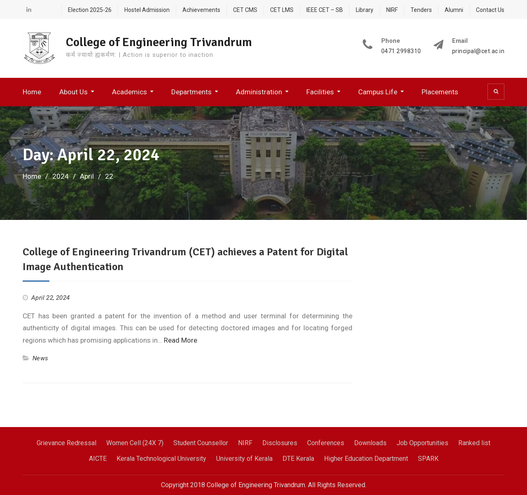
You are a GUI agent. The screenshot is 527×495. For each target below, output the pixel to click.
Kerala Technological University (161, 458)
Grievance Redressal (66, 443)
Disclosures (279, 443)
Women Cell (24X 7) (134, 443)
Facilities (320, 92)
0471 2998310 (401, 51)
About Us (73, 92)
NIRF (392, 10)
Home (32, 92)
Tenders (421, 10)
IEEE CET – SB (324, 10)
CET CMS (245, 10)
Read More (180, 340)
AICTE (98, 458)
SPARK (428, 458)
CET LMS (282, 10)
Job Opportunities (422, 443)
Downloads (370, 443)
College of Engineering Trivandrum (159, 42)
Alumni (454, 10)
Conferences (325, 443)
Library (364, 10)
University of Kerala (244, 458)
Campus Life (377, 92)
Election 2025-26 (90, 10)
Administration (259, 92)
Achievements (201, 10)
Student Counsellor (200, 443)
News (40, 358)
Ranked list (474, 443)
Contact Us (490, 10)
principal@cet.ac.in (478, 51)
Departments (191, 92)
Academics (129, 92)
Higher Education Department (366, 458)
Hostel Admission (147, 10)
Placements (440, 92)
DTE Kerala (298, 458)
